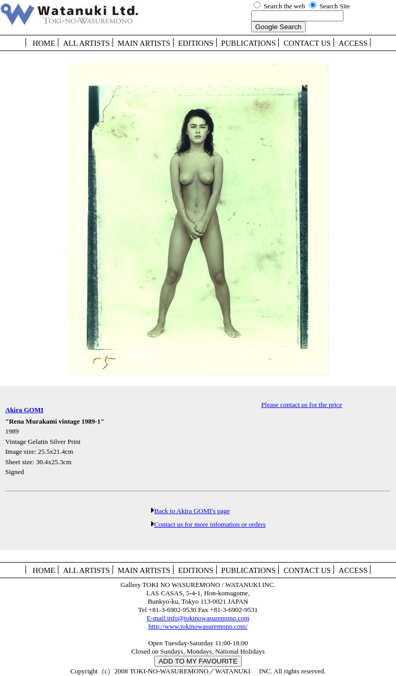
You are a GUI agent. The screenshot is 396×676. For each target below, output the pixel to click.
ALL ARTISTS (86, 43)
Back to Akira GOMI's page (192, 511)
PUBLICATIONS (248, 43)
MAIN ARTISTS (144, 43)
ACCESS (353, 43)
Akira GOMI (24, 410)
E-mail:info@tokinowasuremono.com (197, 618)
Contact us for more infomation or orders (210, 524)
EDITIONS (196, 43)
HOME (44, 43)
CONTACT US (307, 43)
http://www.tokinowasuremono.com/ (198, 626)
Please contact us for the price (301, 405)
